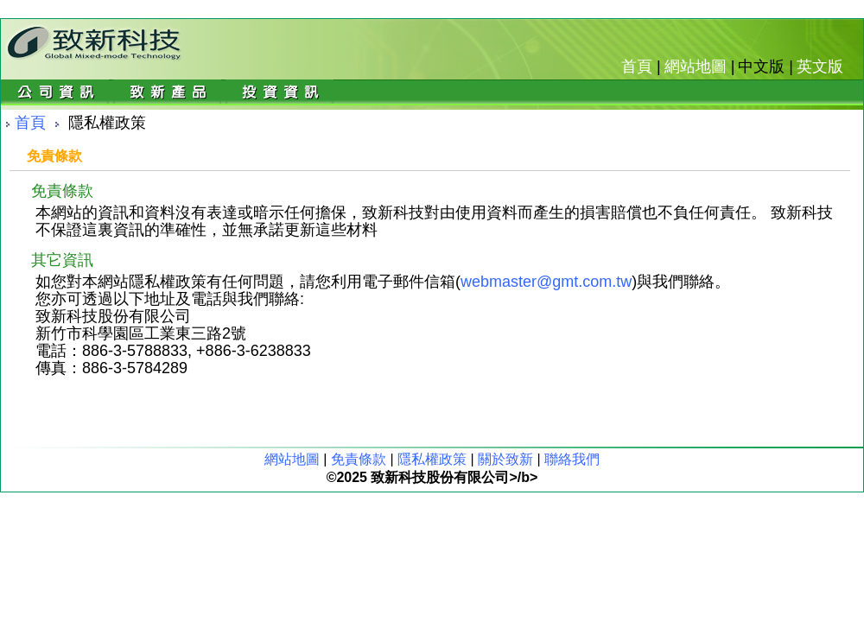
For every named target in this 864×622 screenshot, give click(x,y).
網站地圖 (695, 66)
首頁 (636, 66)
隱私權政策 (432, 459)
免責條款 (358, 459)
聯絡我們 (572, 459)
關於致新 (505, 459)
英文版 (820, 66)
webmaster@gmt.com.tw (546, 281)
